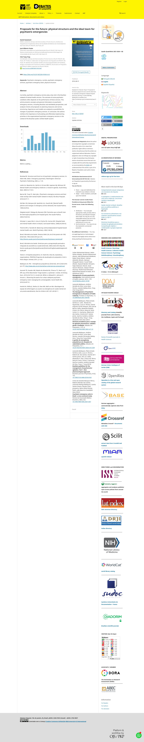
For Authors (104, 706)
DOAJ (103, 408)
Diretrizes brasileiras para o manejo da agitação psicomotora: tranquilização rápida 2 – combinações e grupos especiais (111, 225)
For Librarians (105, 709)
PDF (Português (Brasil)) (82, 72)
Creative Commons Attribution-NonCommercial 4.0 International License (84, 135)
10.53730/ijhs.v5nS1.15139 (81, 281)
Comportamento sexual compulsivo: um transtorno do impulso (112, 191)
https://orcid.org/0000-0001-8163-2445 (32, 68)
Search (123, 13)
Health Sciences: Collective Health (112, 250)
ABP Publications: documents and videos (31, 17)
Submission (68, 13)
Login (125, 1)
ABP (84, 13)
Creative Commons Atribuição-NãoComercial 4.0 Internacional (65, 721)
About (42, 13)
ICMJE (87, 165)
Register (119, 1)
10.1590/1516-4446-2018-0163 (82, 377)
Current (19, 13)
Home (22, 23)
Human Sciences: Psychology (110, 253)
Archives (28, 23)
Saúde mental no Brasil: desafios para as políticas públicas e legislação (111, 207)
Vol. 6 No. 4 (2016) (38, 23)
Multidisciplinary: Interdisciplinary (112, 255)
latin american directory (109, 509)
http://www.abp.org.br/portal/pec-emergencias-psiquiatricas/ (45, 266)
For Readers (104, 703)
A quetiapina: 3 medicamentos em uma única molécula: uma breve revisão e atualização (112, 198)
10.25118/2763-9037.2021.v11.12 (83, 329)
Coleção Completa (30, 13)
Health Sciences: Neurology (110, 248)
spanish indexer (106, 457)
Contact (77, 13)
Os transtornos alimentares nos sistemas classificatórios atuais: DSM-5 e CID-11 (111, 215)
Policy (50, 13)
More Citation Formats (79, 104)
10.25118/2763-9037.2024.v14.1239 (84, 348)
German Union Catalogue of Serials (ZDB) (112, 365)
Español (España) (108, 84)
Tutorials (58, 13)
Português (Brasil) (109, 79)
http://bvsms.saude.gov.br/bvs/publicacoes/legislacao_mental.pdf (41, 239)
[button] (106, 117)
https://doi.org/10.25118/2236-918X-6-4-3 (36, 74)
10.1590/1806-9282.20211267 (82, 402)
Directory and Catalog (108, 312)
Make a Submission (108, 67)
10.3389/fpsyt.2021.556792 (81, 297)
